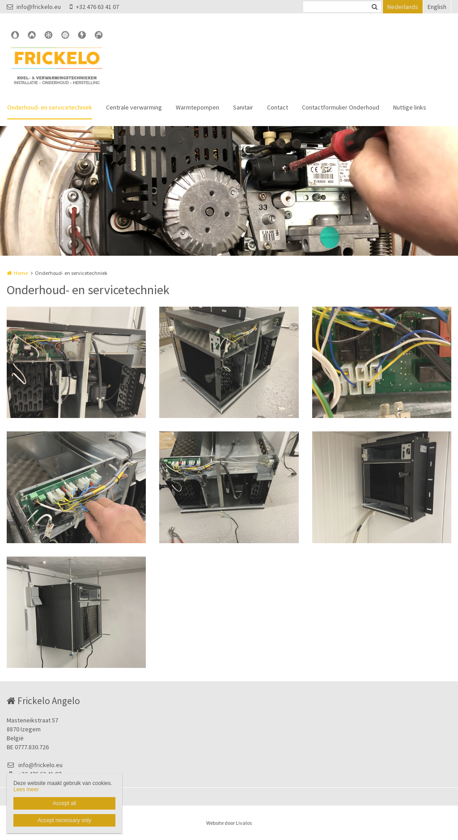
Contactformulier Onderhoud (340, 107)
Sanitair (243, 107)
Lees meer (26, 789)
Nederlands (402, 7)
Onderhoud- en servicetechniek (49, 107)
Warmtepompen (197, 107)
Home (21, 273)
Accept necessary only (64, 820)
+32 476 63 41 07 (94, 7)
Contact (277, 107)
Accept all (64, 803)
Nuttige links (409, 107)
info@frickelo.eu (34, 7)
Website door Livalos (229, 822)
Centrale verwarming (134, 107)
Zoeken (374, 6)
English (437, 7)
